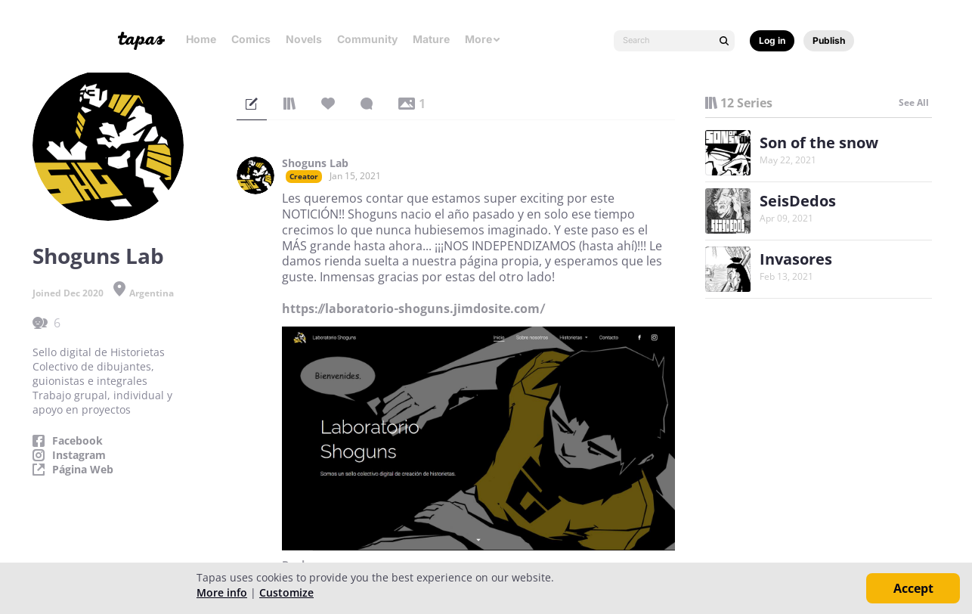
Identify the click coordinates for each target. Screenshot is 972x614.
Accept (913, 588)
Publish (829, 40)
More (483, 39)
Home (201, 39)
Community (367, 39)
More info (222, 592)
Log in (772, 40)
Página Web (82, 470)
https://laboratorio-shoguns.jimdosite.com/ (413, 308)
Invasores (796, 259)
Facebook (77, 441)
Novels (304, 39)
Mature (431, 39)
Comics (251, 39)
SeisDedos (798, 201)
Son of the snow (819, 142)
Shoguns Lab (315, 163)
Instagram (79, 455)
